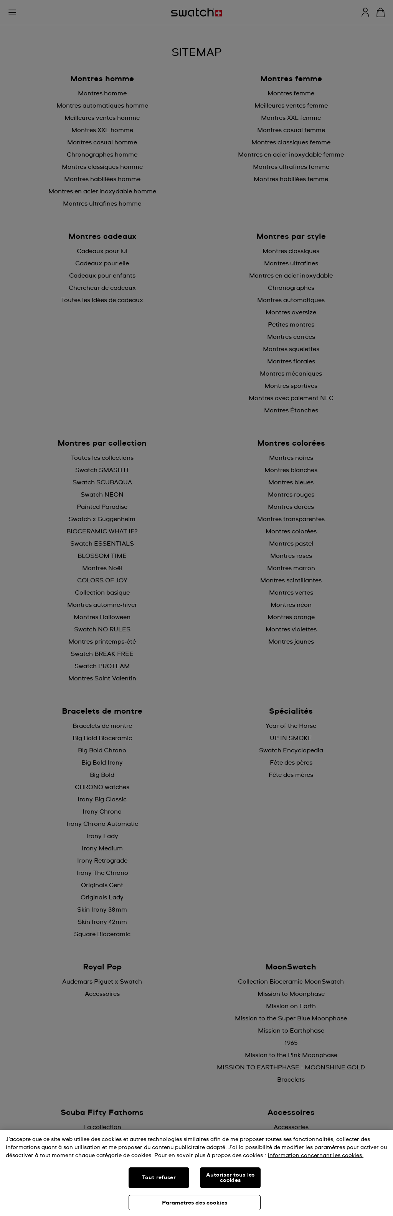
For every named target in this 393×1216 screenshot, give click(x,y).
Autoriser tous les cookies (230, 1177)
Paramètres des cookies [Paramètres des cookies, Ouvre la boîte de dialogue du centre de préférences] (194, 1203)
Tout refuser (159, 1177)
